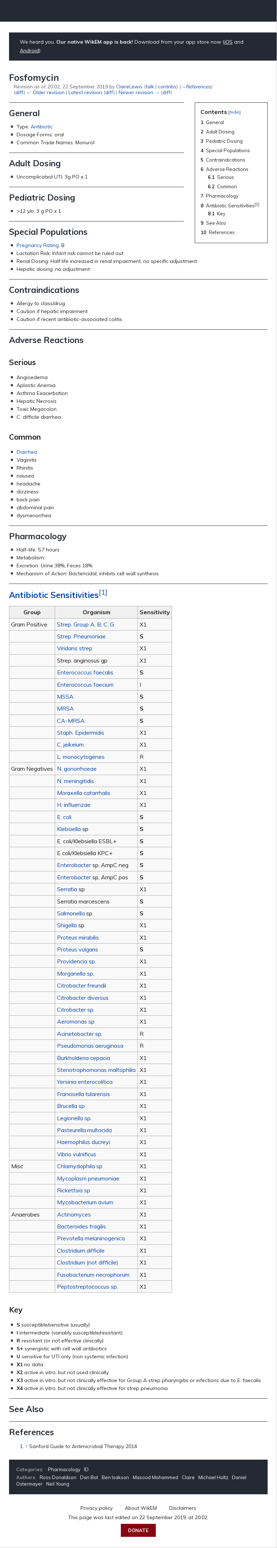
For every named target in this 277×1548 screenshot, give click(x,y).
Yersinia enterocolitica (85, 1081)
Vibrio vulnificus (76, 1154)
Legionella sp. (74, 1118)
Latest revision (85, 92)
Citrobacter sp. (75, 1009)
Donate (138, 1530)
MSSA (65, 696)
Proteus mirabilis (78, 937)
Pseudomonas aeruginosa (90, 1045)
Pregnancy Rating (38, 245)
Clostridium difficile (81, 1250)
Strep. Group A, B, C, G (85, 624)
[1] (103, 592)
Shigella (67, 925)
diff (19, 92)
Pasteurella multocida (84, 1130)
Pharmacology (64, 1469)
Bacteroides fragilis (81, 1226)
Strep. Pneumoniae (81, 636)
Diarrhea (27, 452)
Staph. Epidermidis (80, 732)
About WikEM (141, 1508)
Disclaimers (182, 1508)
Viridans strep (74, 648)
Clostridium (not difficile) (87, 1262)
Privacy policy (96, 1508)
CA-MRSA (71, 720)
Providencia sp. (76, 961)
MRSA (65, 708)
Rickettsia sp (73, 1190)
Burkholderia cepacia (83, 1057)
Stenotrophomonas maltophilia (96, 1069)
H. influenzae (74, 804)
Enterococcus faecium (85, 684)
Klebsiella (69, 828)
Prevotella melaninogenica (91, 1238)
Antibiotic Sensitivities (54, 595)
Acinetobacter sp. (79, 1033)
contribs (167, 86)
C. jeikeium (70, 744)
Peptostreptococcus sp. (87, 1286)
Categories (29, 1469)
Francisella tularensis (83, 1094)
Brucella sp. (71, 1105)
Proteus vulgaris (77, 949)
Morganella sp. (75, 973)
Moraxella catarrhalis (83, 792)
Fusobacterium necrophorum (93, 1274)
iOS (228, 42)
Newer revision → (139, 92)
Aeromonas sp (75, 1021)
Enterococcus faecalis (85, 672)
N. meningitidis (75, 780)
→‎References (195, 86)
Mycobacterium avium (85, 1202)
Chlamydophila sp (79, 1166)
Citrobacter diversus (83, 997)
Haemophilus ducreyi (83, 1141)
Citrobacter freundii (81, 985)
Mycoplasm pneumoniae (88, 1178)
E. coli (64, 817)
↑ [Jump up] (26, 1446)
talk (150, 86)
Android (29, 50)
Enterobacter (74, 864)
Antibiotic (42, 126)
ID (86, 1469)
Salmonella (71, 913)
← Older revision (45, 92)
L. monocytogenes (81, 756)
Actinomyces (74, 1214)
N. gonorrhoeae (77, 768)
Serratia (67, 889)
